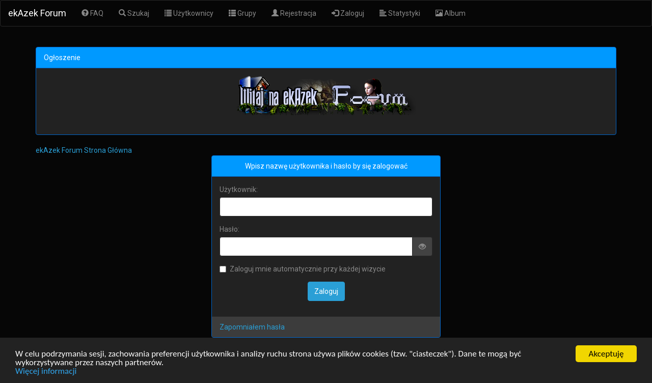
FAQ (92, 13)
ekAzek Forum (37, 13)
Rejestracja (293, 13)
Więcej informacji (45, 371)
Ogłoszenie (62, 57)
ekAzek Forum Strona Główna (84, 150)
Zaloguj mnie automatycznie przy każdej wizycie (303, 269)
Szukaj (134, 13)
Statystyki (399, 13)
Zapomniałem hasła (252, 327)
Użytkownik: (239, 189)
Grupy (242, 13)
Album (451, 13)
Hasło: (229, 229)
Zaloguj (348, 13)
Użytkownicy (189, 13)
